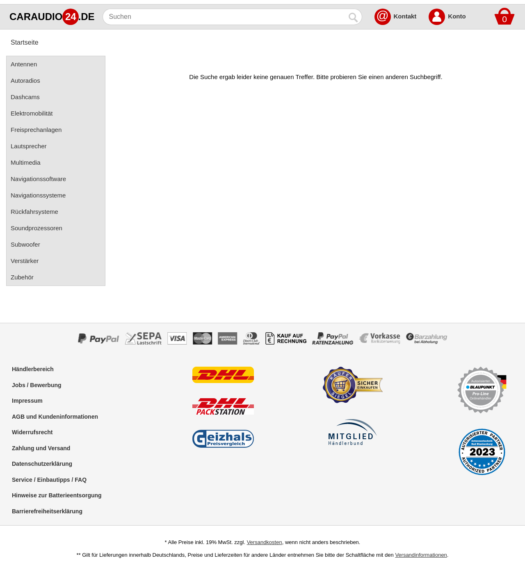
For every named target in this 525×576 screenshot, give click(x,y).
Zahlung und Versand (41, 448)
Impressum (27, 400)
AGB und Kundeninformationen (55, 416)
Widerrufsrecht (32, 432)
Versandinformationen (421, 555)
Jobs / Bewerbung (37, 385)
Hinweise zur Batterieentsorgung (57, 495)
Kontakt (405, 16)
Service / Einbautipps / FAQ (49, 479)
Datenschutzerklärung (42, 463)
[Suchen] (224, 17)
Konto (457, 16)
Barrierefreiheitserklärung (47, 511)
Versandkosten (264, 542)
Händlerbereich (33, 369)
